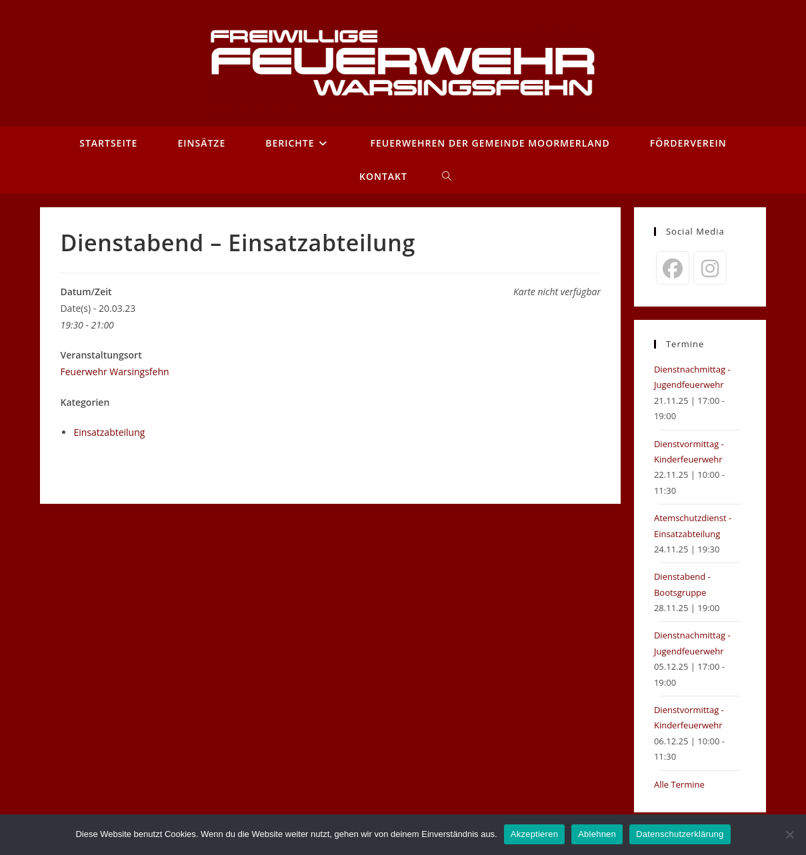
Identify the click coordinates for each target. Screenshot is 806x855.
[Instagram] (710, 268)
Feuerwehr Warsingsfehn (114, 371)
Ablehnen (597, 834)
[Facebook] (672, 268)
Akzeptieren (534, 834)
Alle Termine (679, 784)
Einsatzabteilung (109, 432)
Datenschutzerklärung (679, 834)
